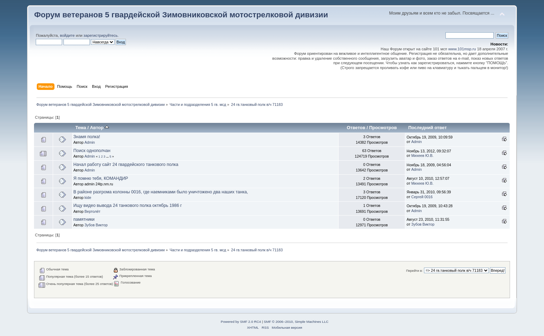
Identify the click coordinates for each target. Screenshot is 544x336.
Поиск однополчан (92, 150)
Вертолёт (92, 211)
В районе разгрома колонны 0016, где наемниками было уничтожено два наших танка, (161, 192)
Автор (99, 127)
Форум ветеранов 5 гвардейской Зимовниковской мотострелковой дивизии (181, 14)
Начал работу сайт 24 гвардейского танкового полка (126, 164)
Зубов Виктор (96, 225)
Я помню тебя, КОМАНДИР (101, 178)
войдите (67, 35)
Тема (80, 127)
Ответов (356, 127)
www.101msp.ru (462, 49)
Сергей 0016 (422, 197)
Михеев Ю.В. (422, 155)
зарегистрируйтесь (101, 35)
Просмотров (383, 127)
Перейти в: (414, 270)
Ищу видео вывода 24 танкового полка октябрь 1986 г (128, 205)
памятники (84, 219)
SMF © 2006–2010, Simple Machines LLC (296, 322)
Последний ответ (427, 127)
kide (87, 197)
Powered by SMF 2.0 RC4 (241, 322)
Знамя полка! (87, 136)
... (108, 156)
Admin (89, 142)
